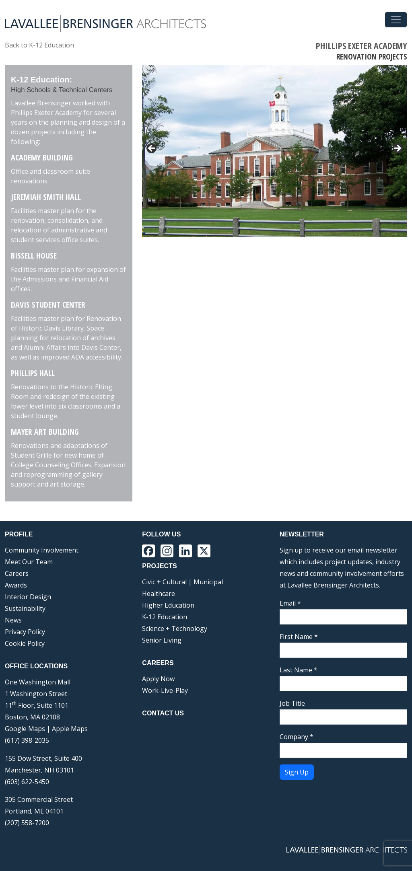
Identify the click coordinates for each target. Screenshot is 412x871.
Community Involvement (41, 550)
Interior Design (28, 596)
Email (290, 603)
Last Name (298, 670)
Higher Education (168, 605)
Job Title (292, 703)
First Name (299, 636)
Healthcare (158, 593)
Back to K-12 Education (39, 45)
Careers (17, 573)
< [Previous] (152, 149)
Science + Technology (174, 628)
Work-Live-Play (165, 690)
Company (296, 736)
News (13, 620)
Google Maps (25, 728)
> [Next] (397, 149)
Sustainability (25, 608)
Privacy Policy (25, 631)
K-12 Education (164, 616)
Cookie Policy (25, 643)
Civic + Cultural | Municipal (182, 581)
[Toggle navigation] (396, 20)
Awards (16, 585)
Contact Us (163, 713)
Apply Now (158, 678)
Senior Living (161, 640)
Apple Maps (70, 728)
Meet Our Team (29, 561)
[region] (274, 151)
